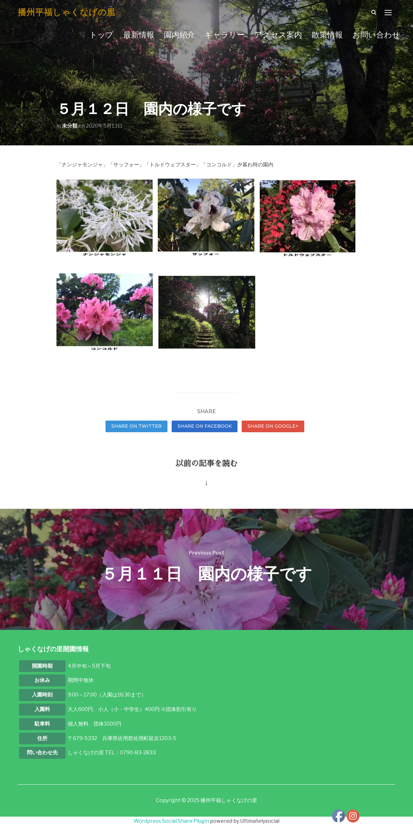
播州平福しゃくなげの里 (67, 12)
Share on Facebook (204, 426)
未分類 (69, 126)
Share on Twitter (136, 426)
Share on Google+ (272, 426)
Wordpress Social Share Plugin (172, 821)
